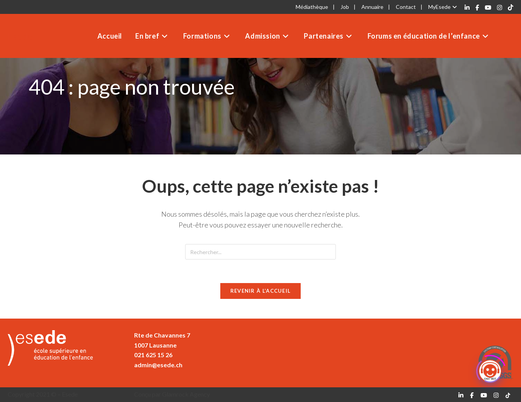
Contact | (409, 6)
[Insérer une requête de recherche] (260, 252)
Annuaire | (375, 6)
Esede (20, 36)
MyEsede (443, 6)
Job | (348, 6)
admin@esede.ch (158, 364)
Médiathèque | (315, 6)
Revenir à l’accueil (260, 291)
